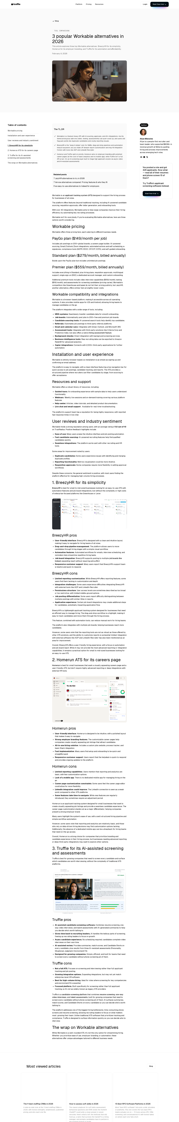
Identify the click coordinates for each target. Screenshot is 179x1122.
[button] (155, 4)
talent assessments (79, 997)
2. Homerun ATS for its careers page (23, 150)
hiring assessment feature (100, 333)
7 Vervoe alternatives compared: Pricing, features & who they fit (80, 182)
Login (145, 4)
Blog (151, 1066)
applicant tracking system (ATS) (78, 195)
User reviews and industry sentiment (23, 140)
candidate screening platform (74, 994)
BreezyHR (56, 488)
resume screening (107, 994)
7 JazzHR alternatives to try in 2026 (69, 178)
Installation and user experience (21, 135)
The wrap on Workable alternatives (22, 163)
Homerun (56, 665)
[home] (17, 4)
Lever (82, 285)
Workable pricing (15, 130)
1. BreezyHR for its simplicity (20, 145)
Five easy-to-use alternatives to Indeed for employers (76, 186)
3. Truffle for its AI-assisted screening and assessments (19, 156)
